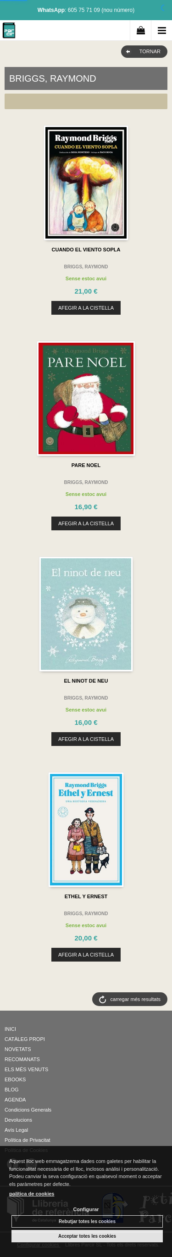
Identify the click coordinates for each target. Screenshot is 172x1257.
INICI (10, 1029)
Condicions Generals (28, 1109)
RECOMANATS (22, 1059)
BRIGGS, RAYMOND (86, 266)
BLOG (12, 1089)
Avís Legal (16, 1130)
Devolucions (18, 1120)
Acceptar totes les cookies (87, 1236)
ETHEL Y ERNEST (86, 896)
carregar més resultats (136, 999)
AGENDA (15, 1099)
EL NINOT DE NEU (86, 681)
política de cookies (31, 1193)
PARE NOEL (86, 465)
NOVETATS (18, 1049)
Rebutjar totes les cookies (87, 1221)
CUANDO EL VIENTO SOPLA (86, 249)
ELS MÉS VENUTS (26, 1069)
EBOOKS (15, 1079)
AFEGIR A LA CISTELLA (86, 308)
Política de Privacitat (27, 1140)
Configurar (86, 1209)
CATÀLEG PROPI (25, 1039)
